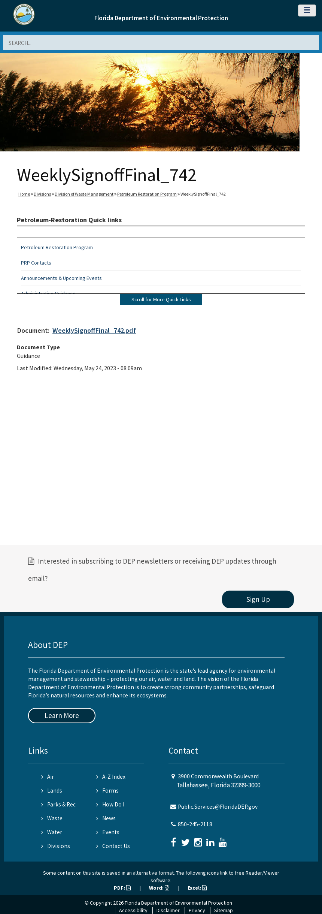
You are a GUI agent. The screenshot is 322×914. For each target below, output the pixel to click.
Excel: (197, 887)
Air (47, 776)
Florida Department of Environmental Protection (161, 18)
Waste (52, 818)
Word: (159, 887)
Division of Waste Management (84, 194)
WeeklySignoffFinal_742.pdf (94, 330)
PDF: (122, 887)
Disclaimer (168, 910)
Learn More (62, 715)
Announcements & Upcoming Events (61, 278)
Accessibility (133, 910)
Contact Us (113, 846)
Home (24, 194)
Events (107, 832)
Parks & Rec (58, 804)
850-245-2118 (195, 824)
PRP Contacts (36, 262)
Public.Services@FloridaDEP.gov (218, 806)
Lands (51, 790)
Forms (107, 790)
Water (51, 832)
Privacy (197, 910)
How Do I (110, 804)
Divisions (42, 194)
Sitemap (223, 910)
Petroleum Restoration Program (147, 194)
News (106, 818)
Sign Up (258, 599)
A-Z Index (110, 776)
